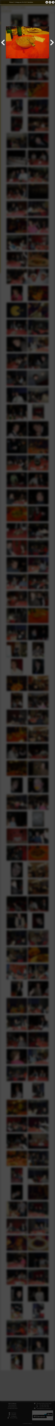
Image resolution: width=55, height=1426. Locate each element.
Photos (11, 2)
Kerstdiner (30, 2)
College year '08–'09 (20, 2)
